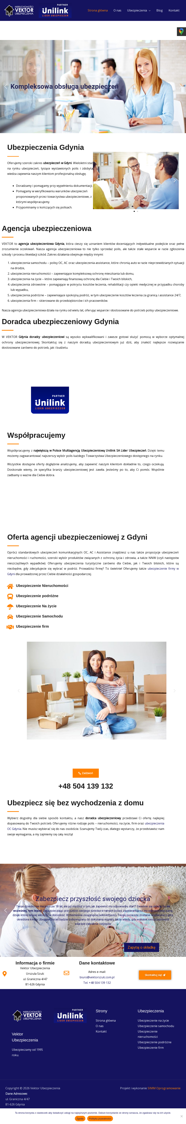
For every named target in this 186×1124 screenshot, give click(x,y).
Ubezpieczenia (137, 10)
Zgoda (80, 1118)
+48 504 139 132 (85, 786)
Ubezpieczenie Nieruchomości (42, 586)
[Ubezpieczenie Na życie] (10, 607)
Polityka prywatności (100, 1118)
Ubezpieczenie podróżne (37, 596)
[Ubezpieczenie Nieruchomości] (10, 586)
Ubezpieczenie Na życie (36, 606)
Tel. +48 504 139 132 (97, 983)
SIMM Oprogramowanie (164, 1088)
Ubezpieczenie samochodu (156, 1026)
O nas (117, 10)
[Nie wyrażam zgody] (181, 1116)
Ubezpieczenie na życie (153, 1021)
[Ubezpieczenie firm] (10, 627)
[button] (6, 86)
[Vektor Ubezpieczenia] (19, 10)
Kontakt (174, 10)
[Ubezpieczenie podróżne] (10, 596)
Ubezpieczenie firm (32, 626)
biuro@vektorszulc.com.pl (97, 977)
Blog (159, 10)
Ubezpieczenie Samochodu (39, 616)
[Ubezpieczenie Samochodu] (10, 617)
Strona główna (98, 10)
